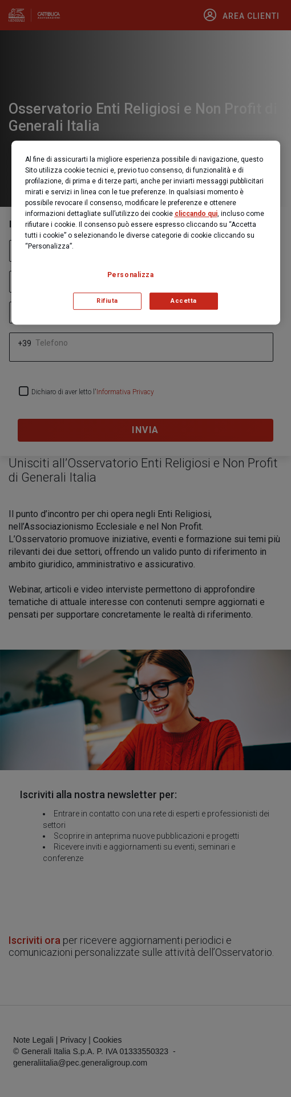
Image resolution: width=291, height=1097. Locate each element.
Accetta (184, 301)
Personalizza (130, 275)
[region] (145, 233)
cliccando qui (196, 214)
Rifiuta (107, 301)
